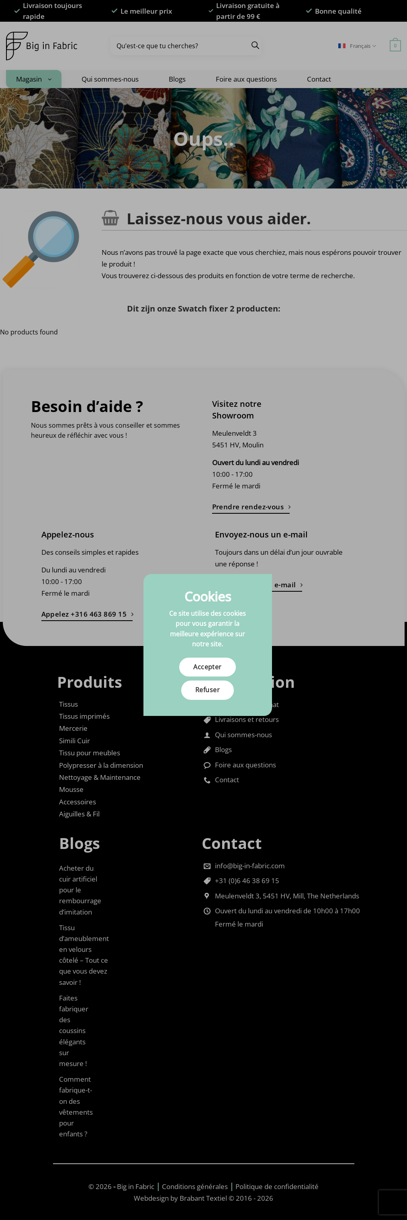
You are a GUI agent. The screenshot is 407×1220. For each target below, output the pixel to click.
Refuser (207, 689)
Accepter (207, 666)
